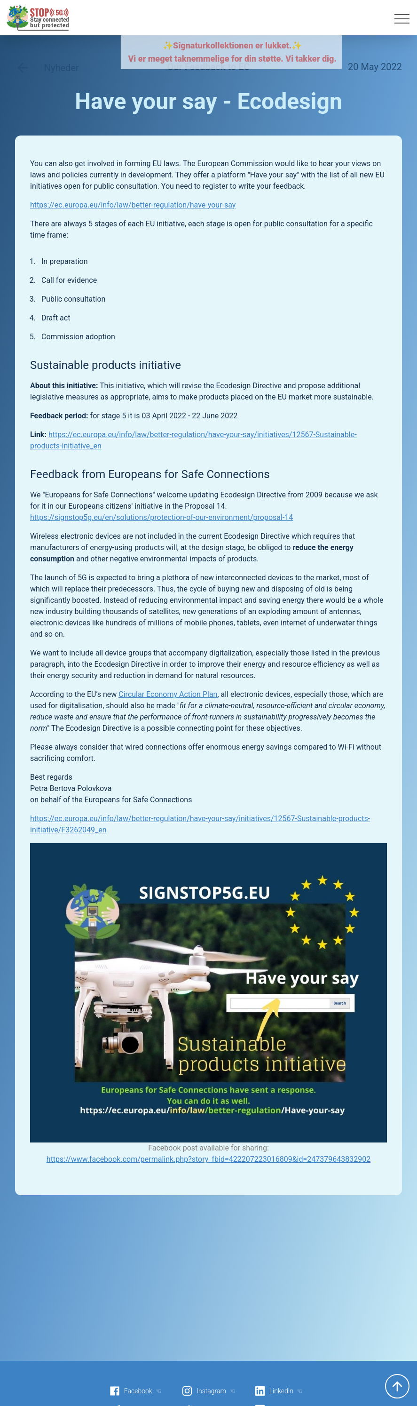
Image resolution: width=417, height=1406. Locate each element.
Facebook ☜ (135, 1391)
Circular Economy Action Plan (167, 694)
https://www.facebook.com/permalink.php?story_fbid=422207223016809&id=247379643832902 (208, 1159)
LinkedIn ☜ (278, 1391)
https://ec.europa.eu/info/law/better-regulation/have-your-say (133, 204)
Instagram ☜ (208, 1391)
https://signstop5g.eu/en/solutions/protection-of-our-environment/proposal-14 (161, 517)
